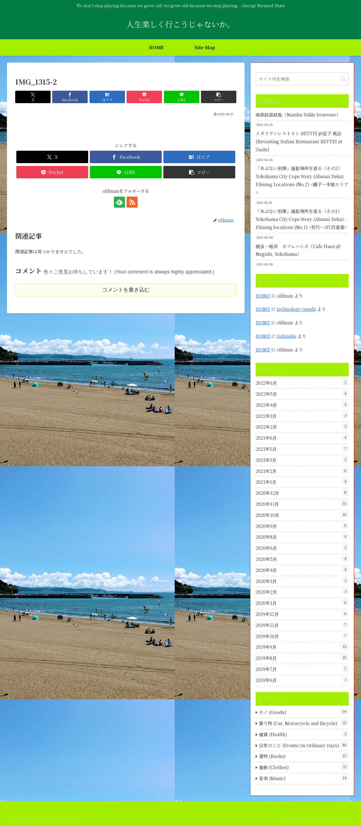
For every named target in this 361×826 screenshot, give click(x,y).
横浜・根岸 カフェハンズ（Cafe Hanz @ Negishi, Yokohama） (298, 250)
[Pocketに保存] (144, 97)
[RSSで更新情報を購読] (132, 202)
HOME (263, 296)
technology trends (296, 309)
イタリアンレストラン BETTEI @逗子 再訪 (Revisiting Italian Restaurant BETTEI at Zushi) (299, 141)
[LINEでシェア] (181, 97)
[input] (302, 78)
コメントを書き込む (126, 290)
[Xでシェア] (33, 97)
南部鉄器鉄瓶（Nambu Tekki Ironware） (298, 114)
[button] (218, 97)
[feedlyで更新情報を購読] (119, 202)
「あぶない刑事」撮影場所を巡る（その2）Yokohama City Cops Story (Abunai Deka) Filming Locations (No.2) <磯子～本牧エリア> (302, 180)
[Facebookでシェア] (70, 97)
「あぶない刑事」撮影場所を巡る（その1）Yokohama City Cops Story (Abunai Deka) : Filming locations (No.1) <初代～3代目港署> (301, 219)
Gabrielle (286, 336)
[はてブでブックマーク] (107, 97)
